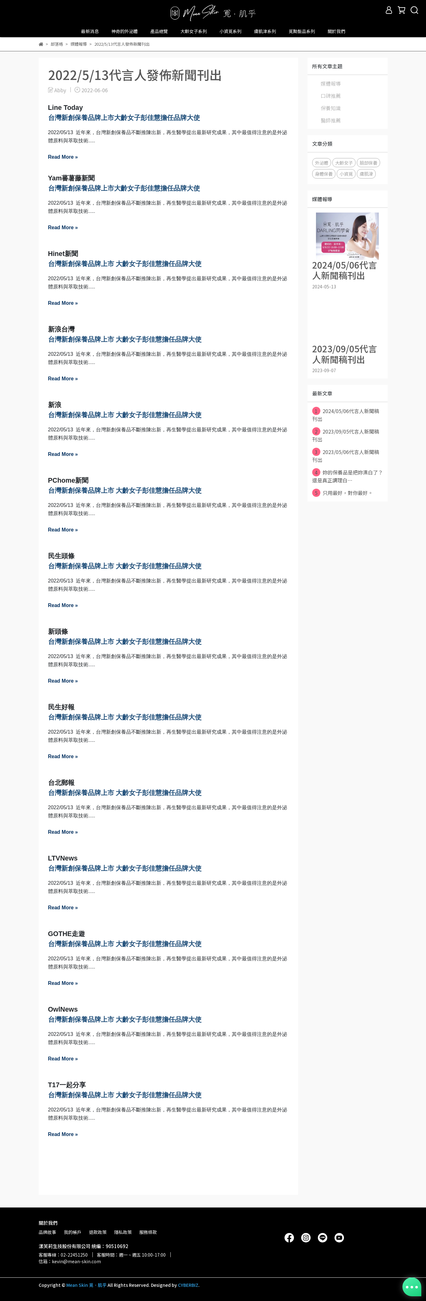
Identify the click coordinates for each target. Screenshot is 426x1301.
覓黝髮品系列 (302, 31)
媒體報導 (331, 83)
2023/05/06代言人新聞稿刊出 (345, 455)
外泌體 (321, 162)
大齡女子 (344, 162)
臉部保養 (368, 162)
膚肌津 (366, 173)
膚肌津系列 (265, 31)
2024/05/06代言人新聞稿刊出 (345, 415)
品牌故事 (47, 1232)
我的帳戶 (72, 1232)
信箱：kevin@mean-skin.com (70, 1261)
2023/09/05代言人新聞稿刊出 (345, 435)
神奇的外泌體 (124, 31)
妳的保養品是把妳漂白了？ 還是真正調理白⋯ (347, 476)
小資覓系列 (230, 31)
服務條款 (148, 1232)
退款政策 (98, 1232)
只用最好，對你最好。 (342, 493)
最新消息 (90, 31)
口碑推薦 (331, 95)
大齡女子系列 (193, 31)
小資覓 (346, 173)
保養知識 (331, 108)
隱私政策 (123, 1232)
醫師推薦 (331, 120)
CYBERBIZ (188, 1285)
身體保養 (324, 173)
